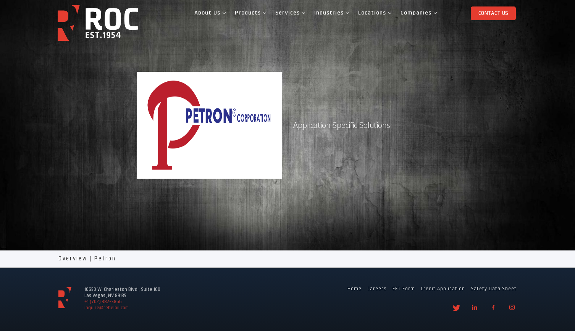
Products (250, 13)
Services (289, 13)
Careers (377, 289)
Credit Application (443, 289)
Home (354, 289)
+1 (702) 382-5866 (103, 302)
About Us (209, 13)
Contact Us (493, 13)
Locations (374, 13)
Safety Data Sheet (494, 289)
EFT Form (403, 289)
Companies (418, 13)
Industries (330, 13)
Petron (105, 259)
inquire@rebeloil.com (106, 308)
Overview (72, 259)
